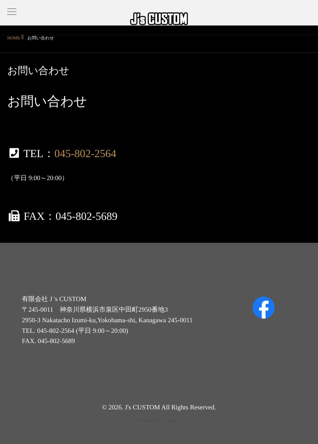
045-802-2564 (85, 154)
